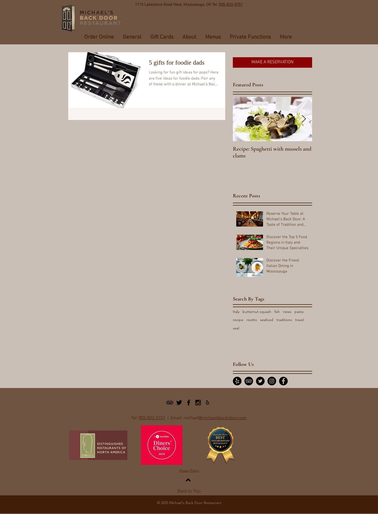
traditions (284, 319)
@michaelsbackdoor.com (222, 417)
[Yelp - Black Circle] (237, 381)
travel (299, 319)
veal (236, 328)
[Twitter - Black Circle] (260, 381)
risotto (251, 319)
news (287, 311)
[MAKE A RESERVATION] (272, 62)
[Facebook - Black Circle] (283, 381)
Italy (236, 311)
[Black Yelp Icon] (207, 402)
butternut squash (257, 311)
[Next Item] (303, 119)
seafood (266, 319)
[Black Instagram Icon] (198, 402)
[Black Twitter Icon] (179, 402)
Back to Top (189, 491)
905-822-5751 (231, 4)
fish (277, 311)
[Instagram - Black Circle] (271, 381)
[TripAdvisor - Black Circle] (248, 381)
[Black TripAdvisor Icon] (170, 402)
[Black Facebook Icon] (188, 402)
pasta (299, 311)
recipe (238, 319)
